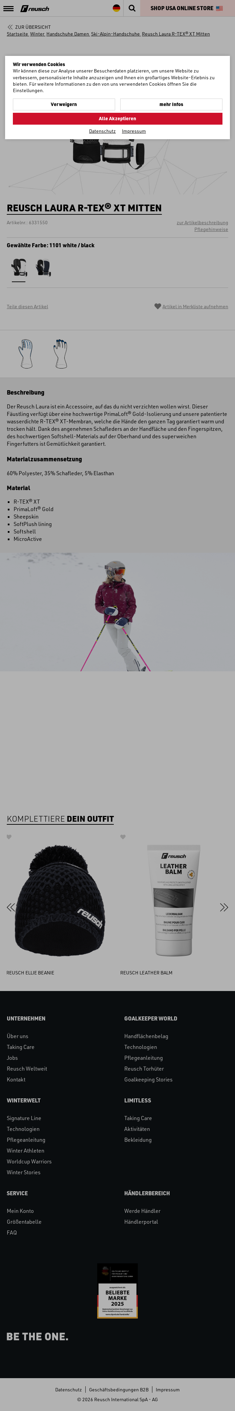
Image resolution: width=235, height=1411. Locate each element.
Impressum (134, 131)
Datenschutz (102, 131)
